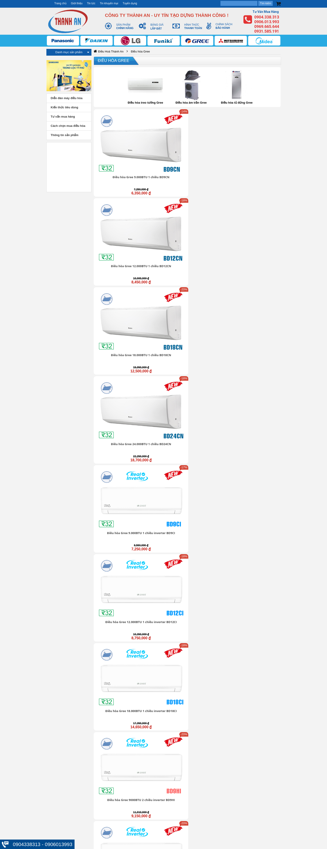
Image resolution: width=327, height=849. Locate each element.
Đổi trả (224, 804)
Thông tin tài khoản (233, 785)
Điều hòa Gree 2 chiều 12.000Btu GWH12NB (163, 517)
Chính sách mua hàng (235, 799)
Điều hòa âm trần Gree (191, 102)
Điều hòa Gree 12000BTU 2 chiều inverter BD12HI (116, 250)
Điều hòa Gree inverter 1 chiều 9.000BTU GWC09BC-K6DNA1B (211, 306)
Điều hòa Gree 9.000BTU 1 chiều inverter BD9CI (115, 197)
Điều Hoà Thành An (110, 51)
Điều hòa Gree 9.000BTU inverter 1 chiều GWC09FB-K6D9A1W (163, 359)
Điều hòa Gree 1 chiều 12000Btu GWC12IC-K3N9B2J (258, 571)
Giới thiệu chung (143, 780)
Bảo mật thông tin (232, 780)
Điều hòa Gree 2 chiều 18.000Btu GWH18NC (211, 517)
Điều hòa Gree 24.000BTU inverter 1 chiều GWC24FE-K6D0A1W (116, 412)
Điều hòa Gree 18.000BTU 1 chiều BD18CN (210, 143)
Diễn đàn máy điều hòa (66, 98)
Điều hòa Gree (113, 60)
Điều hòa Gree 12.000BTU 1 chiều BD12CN (163, 143)
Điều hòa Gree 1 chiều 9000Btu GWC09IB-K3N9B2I (115, 571)
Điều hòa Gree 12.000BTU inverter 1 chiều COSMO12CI (115, 304)
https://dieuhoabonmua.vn (56, 754)
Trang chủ (60, 3)
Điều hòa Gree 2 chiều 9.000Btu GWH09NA (116, 517)
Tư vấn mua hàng (63, 116)
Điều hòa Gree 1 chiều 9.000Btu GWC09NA (116, 464)
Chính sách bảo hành (234, 794)
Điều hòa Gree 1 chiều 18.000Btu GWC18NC (211, 464)
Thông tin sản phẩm (64, 135)
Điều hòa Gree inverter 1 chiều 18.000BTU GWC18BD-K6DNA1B (116, 359)
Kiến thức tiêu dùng (64, 107)
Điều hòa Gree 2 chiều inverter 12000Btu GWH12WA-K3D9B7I (211, 412)
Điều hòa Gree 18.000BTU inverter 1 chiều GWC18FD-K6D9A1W (258, 359)
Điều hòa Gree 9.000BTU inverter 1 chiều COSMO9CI (258, 250)
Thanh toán (227, 808)
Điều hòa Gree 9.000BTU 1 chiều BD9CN (115, 143)
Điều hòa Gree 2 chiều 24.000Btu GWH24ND (259, 517)
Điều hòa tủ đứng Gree (236, 102)
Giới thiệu (76, 3)
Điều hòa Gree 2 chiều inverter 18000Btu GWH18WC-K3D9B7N (259, 412)
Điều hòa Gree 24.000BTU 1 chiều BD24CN (258, 143)
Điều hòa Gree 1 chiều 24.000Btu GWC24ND (259, 464)
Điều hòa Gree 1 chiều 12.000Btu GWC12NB (163, 464)
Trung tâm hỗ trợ (143, 785)
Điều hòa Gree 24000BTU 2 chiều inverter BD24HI (211, 250)
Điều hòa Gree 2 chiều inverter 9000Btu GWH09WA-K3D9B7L (163, 412)
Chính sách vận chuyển (236, 790)
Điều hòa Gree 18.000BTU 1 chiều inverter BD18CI (210, 197)
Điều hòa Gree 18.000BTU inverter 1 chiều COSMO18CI (163, 304)
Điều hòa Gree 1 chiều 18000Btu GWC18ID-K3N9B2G (163, 626)
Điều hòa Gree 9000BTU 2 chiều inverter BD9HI (259, 197)
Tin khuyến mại (109, 3)
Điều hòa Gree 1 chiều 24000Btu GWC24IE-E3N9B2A (258, 624)
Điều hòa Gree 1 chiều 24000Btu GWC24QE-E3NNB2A (211, 626)
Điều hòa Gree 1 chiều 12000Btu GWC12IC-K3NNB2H (211, 573)
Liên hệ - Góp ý (142, 794)
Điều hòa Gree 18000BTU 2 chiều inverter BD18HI (163, 250)
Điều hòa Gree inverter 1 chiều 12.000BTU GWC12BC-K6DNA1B (258, 306)
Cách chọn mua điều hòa (68, 125)
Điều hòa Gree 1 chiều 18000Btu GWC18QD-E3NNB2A (116, 626)
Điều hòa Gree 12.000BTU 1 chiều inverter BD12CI (163, 197)
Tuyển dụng (130, 3)
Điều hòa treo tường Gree (145, 102)
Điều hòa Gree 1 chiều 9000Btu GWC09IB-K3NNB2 (163, 571)
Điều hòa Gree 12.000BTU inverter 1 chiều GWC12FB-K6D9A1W (211, 359)
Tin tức (91, 3)
